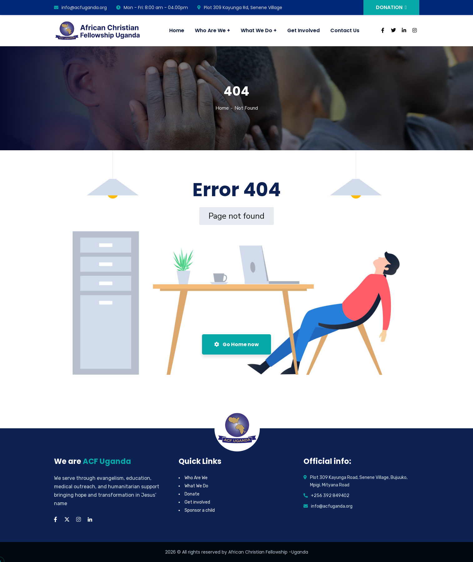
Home (222, 108)
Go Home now (236, 344)
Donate (192, 494)
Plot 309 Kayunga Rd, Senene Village (239, 7)
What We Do (196, 486)
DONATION (391, 7)
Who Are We (196, 477)
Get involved (197, 502)
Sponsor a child (200, 510)
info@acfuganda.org (80, 7)
